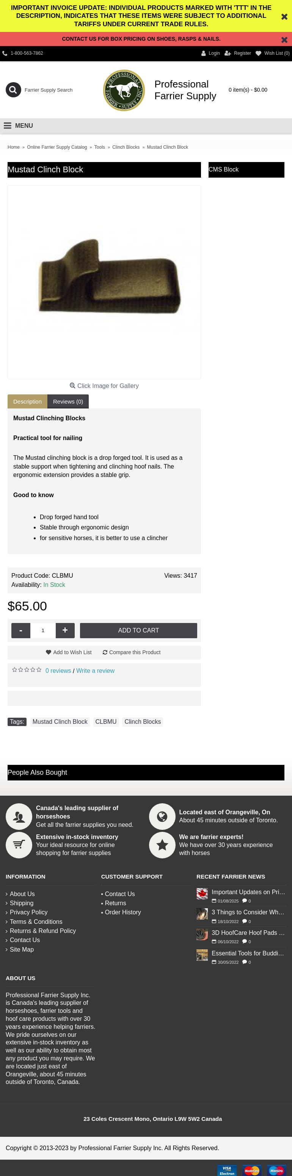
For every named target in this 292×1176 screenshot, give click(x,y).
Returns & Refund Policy (41, 931)
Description (27, 401)
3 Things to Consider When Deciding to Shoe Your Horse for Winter (249, 912)
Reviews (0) (68, 401)
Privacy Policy (27, 912)
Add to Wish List (72, 652)
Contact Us (23, 940)
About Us (20, 894)
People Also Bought (37, 772)
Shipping (19, 903)
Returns (113, 903)
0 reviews (58, 670)
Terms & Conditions (34, 922)
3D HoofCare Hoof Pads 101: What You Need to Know (249, 933)
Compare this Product (134, 652)
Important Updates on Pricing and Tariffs (249, 892)
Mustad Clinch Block (60, 721)
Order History (121, 912)
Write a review (95, 670)
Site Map (20, 949)
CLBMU (106, 721)
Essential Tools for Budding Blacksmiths (249, 953)
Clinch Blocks (142, 721)
